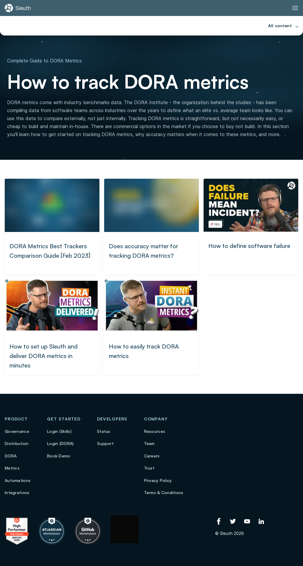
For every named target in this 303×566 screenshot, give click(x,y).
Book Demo (58, 455)
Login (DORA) (60, 443)
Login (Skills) (59, 431)
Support (105, 443)
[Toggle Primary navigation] (295, 8)
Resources (154, 431)
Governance (17, 431)
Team (149, 443)
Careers (152, 455)
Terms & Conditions (163, 492)
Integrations (17, 492)
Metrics (12, 467)
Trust (149, 467)
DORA (11, 455)
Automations (17, 480)
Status (103, 431)
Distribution (16, 443)
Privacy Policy (158, 480)
